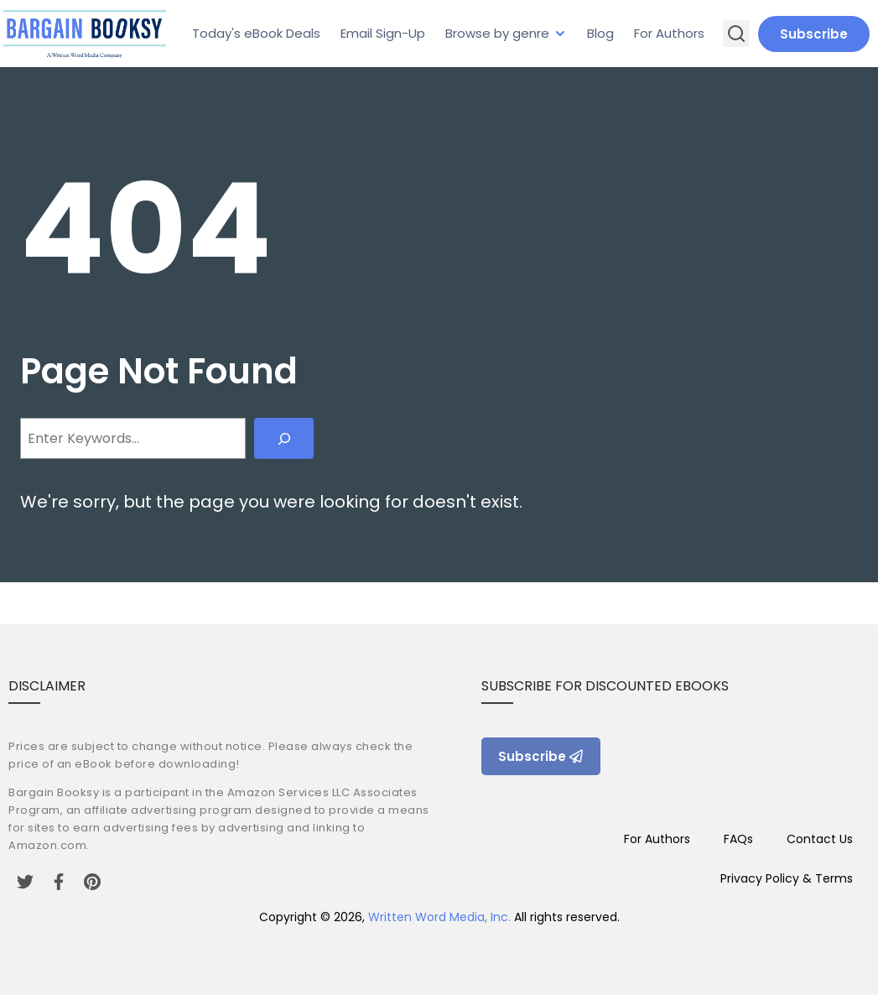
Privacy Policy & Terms (786, 878)
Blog (600, 33)
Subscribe (814, 34)
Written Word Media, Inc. (439, 917)
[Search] (284, 438)
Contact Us (820, 839)
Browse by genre (497, 33)
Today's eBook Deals (256, 33)
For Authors (669, 33)
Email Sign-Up (382, 33)
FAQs (738, 839)
